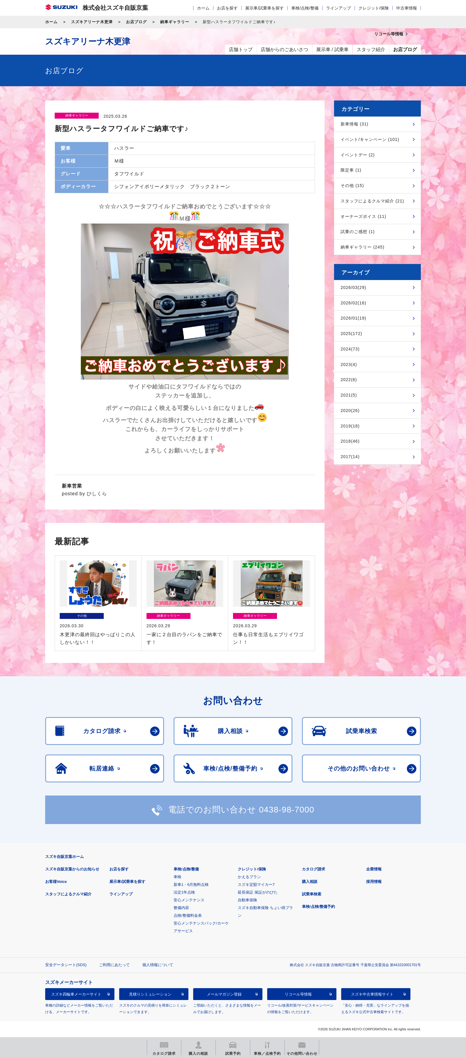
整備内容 (181, 907)
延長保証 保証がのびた (258, 892)
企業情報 (374, 869)
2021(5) (349, 395)
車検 (177, 877)
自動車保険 (247, 900)
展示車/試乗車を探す (264, 8)
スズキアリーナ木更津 (92, 22)
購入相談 (309, 881)
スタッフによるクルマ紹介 (68, 894)
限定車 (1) (351, 170)
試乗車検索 (311, 894)
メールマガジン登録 (224, 994)
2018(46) (350, 441)
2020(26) (350, 410)
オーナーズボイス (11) (363, 216)
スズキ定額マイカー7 (256, 884)
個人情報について (157, 965)
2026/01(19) (353, 318)
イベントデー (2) (358, 155)
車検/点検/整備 (305, 8)
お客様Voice (56, 881)
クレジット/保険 (373, 8)
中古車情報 (406, 8)
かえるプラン (249, 877)
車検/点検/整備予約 (318, 906)
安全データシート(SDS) (65, 965)
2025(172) (351, 333)
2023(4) (349, 364)
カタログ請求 (313, 869)
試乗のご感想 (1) (358, 231)
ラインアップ (338, 8)
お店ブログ (136, 22)
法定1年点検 (184, 892)
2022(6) (349, 379)
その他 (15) (352, 185)
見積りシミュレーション (150, 994)
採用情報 (374, 881)
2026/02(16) (353, 303)
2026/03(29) (353, 287)
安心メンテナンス (189, 900)
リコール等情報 (298, 994)
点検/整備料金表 (188, 915)
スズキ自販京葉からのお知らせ (72, 869)
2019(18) (350, 426)
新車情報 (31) (355, 124)
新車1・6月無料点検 (191, 884)
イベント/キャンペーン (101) (370, 139)
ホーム (203, 8)
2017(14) (350, 456)
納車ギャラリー (174, 22)
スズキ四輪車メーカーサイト (76, 994)
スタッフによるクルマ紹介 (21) (372, 201)
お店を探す (227, 8)
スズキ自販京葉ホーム (64, 856)
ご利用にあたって (114, 965)
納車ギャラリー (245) (363, 247)
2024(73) (350, 349)
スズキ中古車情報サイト (372, 994)
